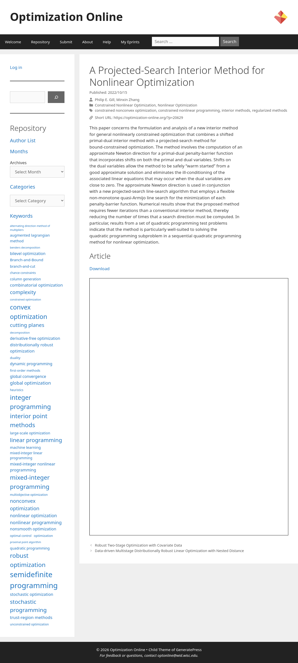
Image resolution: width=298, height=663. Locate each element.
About (87, 41)
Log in (16, 67)
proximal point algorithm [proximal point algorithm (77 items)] (25, 542)
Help (107, 41)
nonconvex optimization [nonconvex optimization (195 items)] (24, 505)
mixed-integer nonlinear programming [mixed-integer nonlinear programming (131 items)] (32, 467)
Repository (40, 41)
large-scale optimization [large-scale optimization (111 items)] (30, 433)
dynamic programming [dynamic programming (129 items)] (31, 363)
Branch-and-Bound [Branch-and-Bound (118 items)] (26, 259)
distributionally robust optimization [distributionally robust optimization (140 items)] (31, 348)
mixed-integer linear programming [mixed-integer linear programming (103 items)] (26, 455)
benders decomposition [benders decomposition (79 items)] (25, 247)
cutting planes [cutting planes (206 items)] (27, 324)
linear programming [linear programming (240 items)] (36, 440)
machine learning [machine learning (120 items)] (25, 447)
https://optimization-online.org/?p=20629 (148, 117)
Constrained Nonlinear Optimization (125, 105)
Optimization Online (66, 16)
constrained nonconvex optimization (125, 110)
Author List (23, 140)
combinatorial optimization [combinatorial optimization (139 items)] (36, 285)
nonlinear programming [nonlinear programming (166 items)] (36, 522)
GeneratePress (189, 649)
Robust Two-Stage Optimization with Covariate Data (138, 545)
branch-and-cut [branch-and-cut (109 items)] (22, 266)
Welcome (13, 41)
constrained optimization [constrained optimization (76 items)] (25, 299)
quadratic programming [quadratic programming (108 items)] (30, 548)
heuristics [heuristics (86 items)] (16, 390)
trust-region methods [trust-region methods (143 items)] (31, 617)
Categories (22, 186)
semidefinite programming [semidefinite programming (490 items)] (34, 579)
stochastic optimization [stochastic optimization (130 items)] (31, 594)
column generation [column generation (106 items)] (25, 279)
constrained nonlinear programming (189, 110)
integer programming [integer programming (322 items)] (30, 402)
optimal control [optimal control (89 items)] (20, 536)
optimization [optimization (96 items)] (43, 535)
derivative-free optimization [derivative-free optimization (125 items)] (35, 338)
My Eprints (130, 41)
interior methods (236, 110)
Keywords (21, 215)
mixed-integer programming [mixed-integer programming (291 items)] (30, 481)
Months (19, 151)
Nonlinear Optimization (177, 105)
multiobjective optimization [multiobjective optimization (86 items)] (29, 495)
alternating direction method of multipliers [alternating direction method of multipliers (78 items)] (30, 228)
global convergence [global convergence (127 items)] (28, 376)
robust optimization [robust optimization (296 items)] (28, 559)
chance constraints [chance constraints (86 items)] (23, 273)
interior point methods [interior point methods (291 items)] (28, 420)
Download (99, 268)
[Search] (56, 97)
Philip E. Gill (105, 99)
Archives (18, 162)
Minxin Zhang (127, 99)
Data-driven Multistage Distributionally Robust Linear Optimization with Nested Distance (169, 550)
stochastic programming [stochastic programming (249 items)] (28, 606)
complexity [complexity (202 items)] (23, 292)
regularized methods (269, 110)
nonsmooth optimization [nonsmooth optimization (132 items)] (33, 529)
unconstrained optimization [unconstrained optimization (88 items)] (29, 624)
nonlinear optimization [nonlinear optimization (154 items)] (33, 515)
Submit (66, 41)
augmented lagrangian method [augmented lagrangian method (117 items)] (30, 238)
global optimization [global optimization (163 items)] (30, 383)
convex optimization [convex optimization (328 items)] (28, 312)
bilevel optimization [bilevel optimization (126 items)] (28, 253)
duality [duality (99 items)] (15, 358)
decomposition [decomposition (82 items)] (20, 332)
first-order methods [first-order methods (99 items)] (25, 370)
